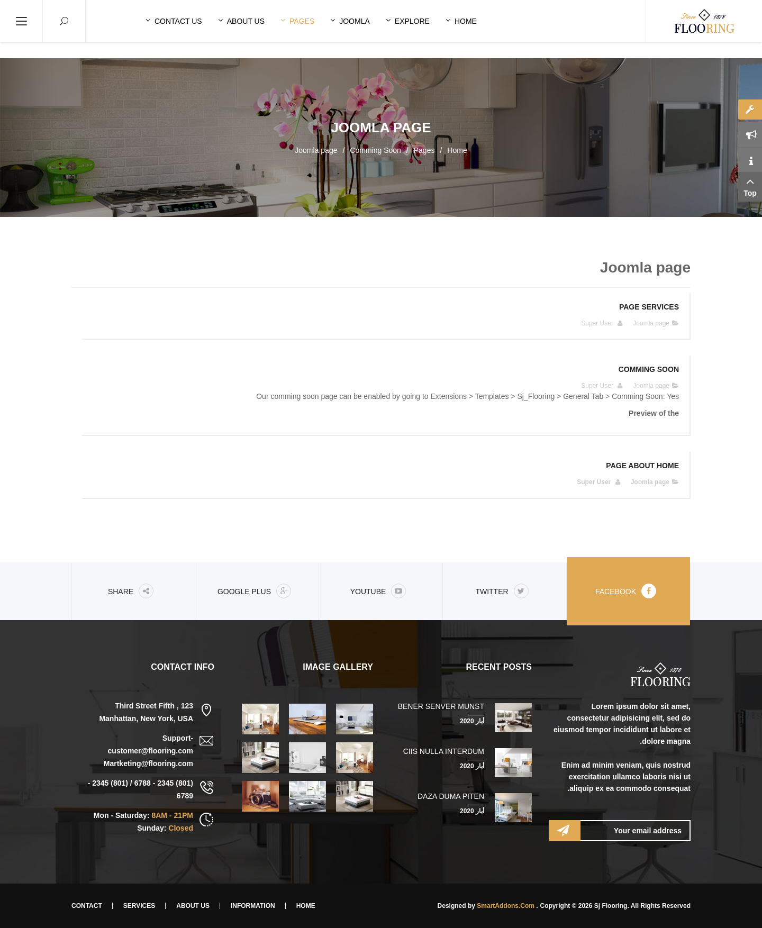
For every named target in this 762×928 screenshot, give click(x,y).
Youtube (378, 591)
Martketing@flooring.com (148, 763)
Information (253, 905)
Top (750, 186)
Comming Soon (375, 150)
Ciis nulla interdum (443, 751)
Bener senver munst (441, 706)
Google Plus (254, 591)
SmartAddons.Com (505, 905)
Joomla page (651, 323)
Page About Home (642, 465)
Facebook (625, 591)
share (130, 591)
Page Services (649, 307)
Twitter (501, 591)
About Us (193, 905)
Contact (86, 905)
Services (139, 905)
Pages (424, 150)
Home (457, 150)
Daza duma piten (451, 796)
